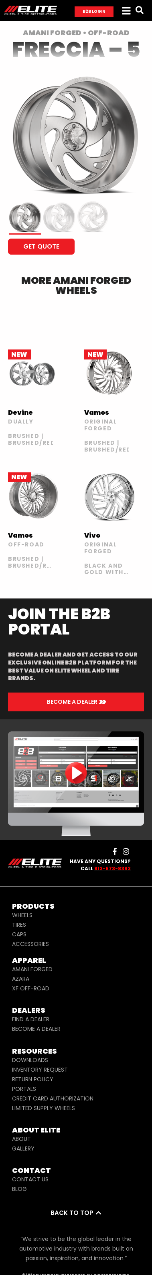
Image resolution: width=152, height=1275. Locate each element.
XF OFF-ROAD (30, 988)
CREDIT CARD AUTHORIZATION (52, 1098)
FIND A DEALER (30, 1019)
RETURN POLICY (32, 1079)
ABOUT (21, 1139)
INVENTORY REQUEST (40, 1070)
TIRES (19, 925)
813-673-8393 (112, 868)
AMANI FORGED (32, 969)
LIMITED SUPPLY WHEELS (43, 1108)
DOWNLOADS (30, 1060)
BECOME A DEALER (36, 1029)
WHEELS (22, 915)
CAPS (19, 934)
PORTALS (24, 1089)
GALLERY (23, 1148)
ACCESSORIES (30, 944)
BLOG (19, 1189)
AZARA (20, 979)
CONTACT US (30, 1179)
